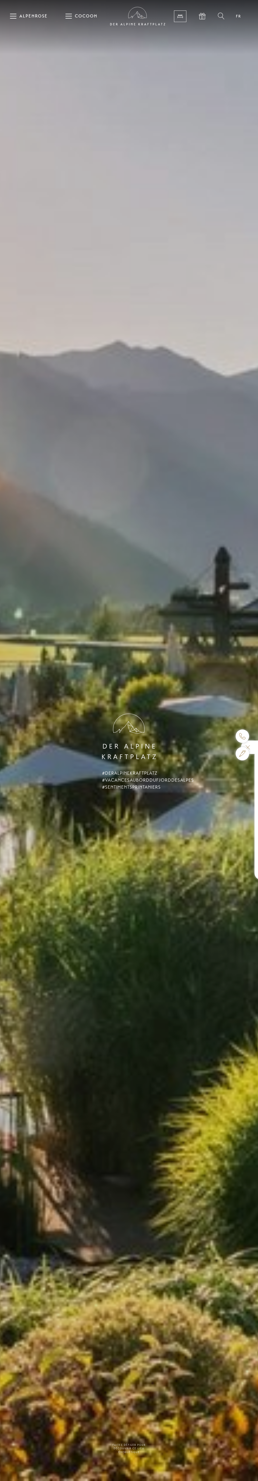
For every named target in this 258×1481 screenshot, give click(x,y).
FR (238, 16)
